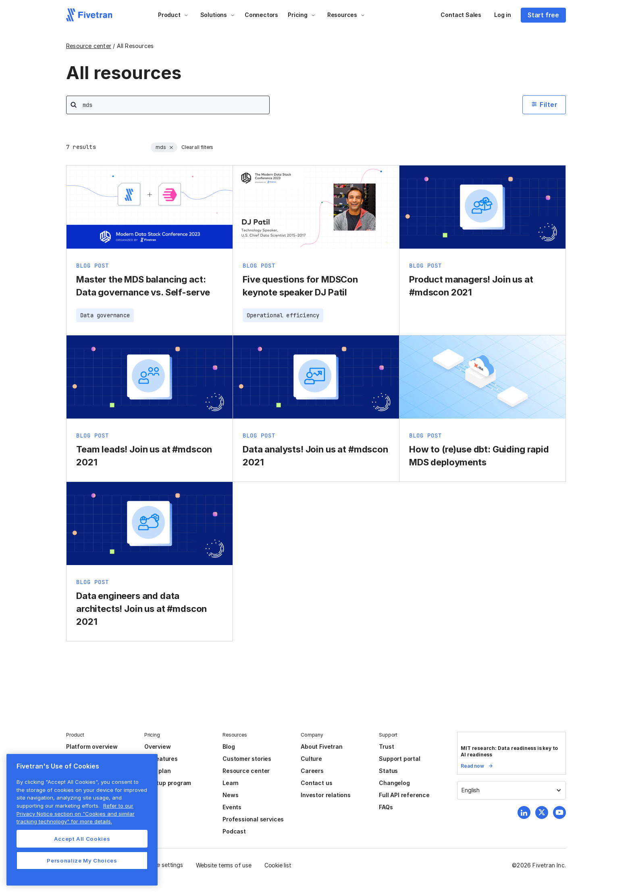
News (230, 794)
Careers (312, 770)
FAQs (386, 807)
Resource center (88, 45)
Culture (311, 758)
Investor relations (326, 794)
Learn (230, 782)
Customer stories (246, 758)
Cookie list (277, 865)
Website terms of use (224, 865)
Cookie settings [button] (162, 864)
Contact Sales (461, 14)
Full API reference (404, 794)
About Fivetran (321, 746)
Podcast (234, 831)
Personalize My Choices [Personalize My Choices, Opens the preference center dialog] (82, 860)
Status (388, 770)
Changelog (394, 782)
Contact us (316, 782)
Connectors (261, 14)
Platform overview (92, 746)
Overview (157, 746)
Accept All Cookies (82, 838)
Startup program (167, 782)
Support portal (399, 758)
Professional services (253, 819)
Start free (543, 15)
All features (161, 758)
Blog (228, 746)
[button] (173, 15)
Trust (386, 746)
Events (231, 807)
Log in (502, 14)
